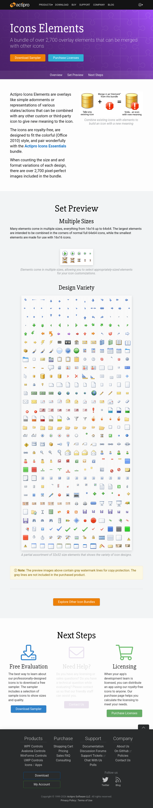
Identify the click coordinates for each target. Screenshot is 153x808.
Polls (93, 765)
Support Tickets (93, 755)
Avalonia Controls (33, 751)
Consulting (63, 760)
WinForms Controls (33, 755)
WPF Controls (33, 746)
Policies (123, 755)
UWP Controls (33, 760)
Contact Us (123, 760)
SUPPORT (84, 4)
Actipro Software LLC (78, 796)
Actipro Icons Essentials (45, 146)
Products (33, 738)
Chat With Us (93, 760)
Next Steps (95, 75)
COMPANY (99, 4)
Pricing (63, 751)
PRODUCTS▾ (46, 4)
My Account (42, 784)
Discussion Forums (93, 751)
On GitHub (122, 751)
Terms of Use (85, 800)
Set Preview (75, 75)
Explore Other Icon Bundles (76, 602)
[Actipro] (19, 5)
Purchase (63, 738)
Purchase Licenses (66, 58)
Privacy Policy (68, 800)
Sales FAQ (63, 755)
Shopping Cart (63, 746)
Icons (28, 765)
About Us (123, 746)
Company (123, 738)
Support (93, 738)
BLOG (111, 4)
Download (42, 775)
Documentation (93, 746)
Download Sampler (28, 58)
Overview (56, 75)
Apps (38, 765)
